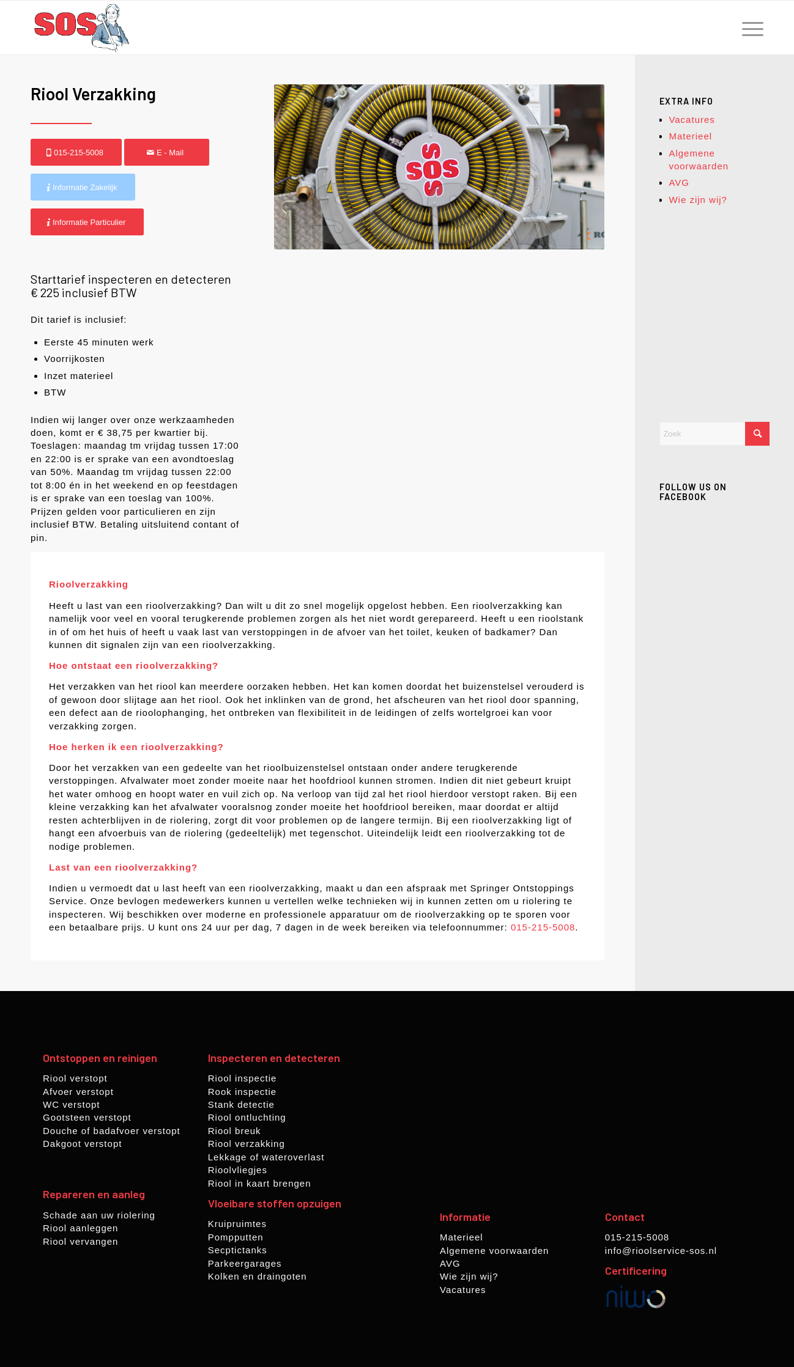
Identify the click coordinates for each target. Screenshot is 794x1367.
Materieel (690, 136)
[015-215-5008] (76, 152)
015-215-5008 (543, 927)
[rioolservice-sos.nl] (81, 27)
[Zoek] (714, 434)
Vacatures (691, 119)
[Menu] (748, 27)
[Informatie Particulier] (87, 222)
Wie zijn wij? (698, 199)
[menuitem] (748, 27)
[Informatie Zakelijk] (83, 187)
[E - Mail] (166, 152)
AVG (679, 182)
